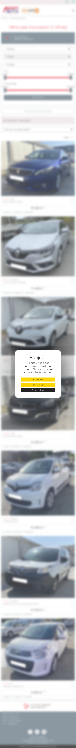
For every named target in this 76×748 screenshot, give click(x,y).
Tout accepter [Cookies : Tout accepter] (38, 379)
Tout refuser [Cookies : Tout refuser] (38, 385)
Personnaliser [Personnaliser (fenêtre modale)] (38, 390)
